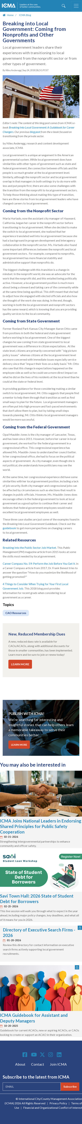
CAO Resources (15, 613)
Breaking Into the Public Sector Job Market (29, 547)
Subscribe (70, 1086)
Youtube (34, 1054)
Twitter (42, 1054)
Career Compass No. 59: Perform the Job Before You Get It (39, 563)
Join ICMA (58, 1064)
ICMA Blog (25, 15)
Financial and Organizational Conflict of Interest (52, 1107)
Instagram (51, 1054)
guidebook (9, 528)
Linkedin (60, 1054)
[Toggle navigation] (76, 6)
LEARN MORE (20, 664)
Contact (37, 1064)
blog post (35, 131)
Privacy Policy (58, 1103)
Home (10, 15)
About (20, 1064)
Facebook (25, 1054)
